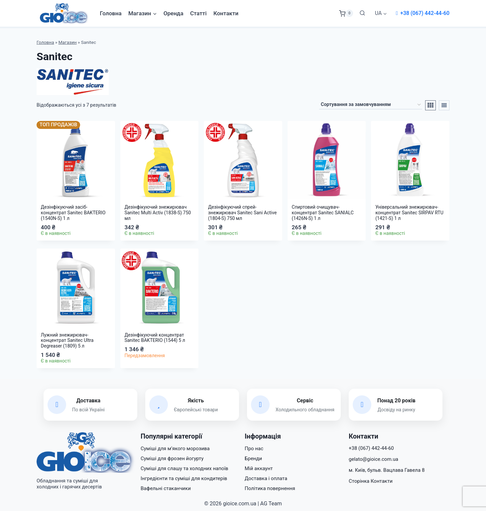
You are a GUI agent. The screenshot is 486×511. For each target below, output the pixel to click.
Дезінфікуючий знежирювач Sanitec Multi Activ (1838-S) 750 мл (157, 212)
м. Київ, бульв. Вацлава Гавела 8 (387, 470)
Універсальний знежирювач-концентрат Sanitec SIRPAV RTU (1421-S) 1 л (409, 212)
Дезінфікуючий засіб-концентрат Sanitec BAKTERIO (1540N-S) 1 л (73, 212)
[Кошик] (346, 13)
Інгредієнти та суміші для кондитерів (184, 478)
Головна (110, 13)
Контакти (225, 13)
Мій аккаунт (259, 468)
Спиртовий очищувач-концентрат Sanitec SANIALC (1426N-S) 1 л (323, 212)
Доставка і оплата (266, 478)
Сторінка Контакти (371, 481)
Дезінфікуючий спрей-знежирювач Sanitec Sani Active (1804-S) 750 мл (242, 212)
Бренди (253, 458)
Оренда (173, 13)
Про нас (254, 449)
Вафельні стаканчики (166, 488)
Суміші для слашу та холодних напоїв (184, 468)
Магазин (68, 42)
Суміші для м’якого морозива (175, 449)
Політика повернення (270, 488)
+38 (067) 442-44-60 (424, 13)
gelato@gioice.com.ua (373, 459)
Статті (198, 13)
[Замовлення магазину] (370, 105)
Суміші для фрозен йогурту (172, 458)
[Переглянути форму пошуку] (362, 13)
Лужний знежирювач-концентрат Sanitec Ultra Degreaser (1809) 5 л (67, 340)
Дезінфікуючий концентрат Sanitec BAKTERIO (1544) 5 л (154, 337)
